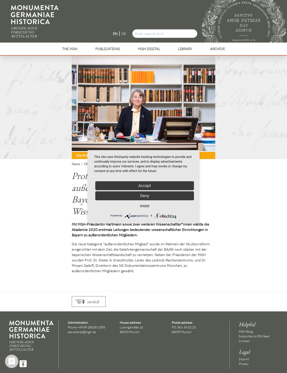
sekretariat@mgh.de (82, 332)
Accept (144, 185)
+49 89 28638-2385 (91, 327)
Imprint (244, 359)
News (76, 164)
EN (115, 33)
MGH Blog (246, 332)
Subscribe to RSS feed (254, 336)
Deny (144, 195)
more (144, 205)
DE (124, 33)
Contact (244, 341)
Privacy (244, 364)
